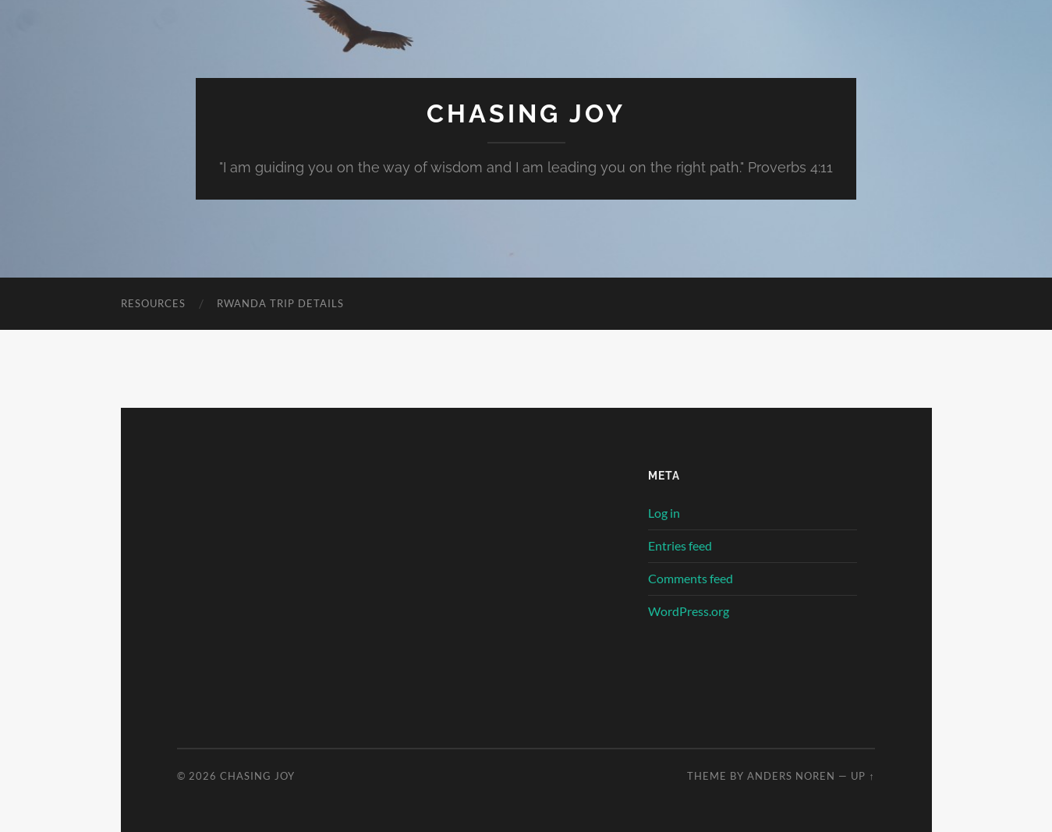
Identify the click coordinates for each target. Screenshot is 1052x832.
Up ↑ (862, 776)
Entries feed (680, 545)
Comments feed (690, 578)
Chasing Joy (526, 113)
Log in (664, 512)
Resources (153, 303)
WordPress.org (688, 611)
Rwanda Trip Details (280, 303)
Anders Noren (791, 776)
